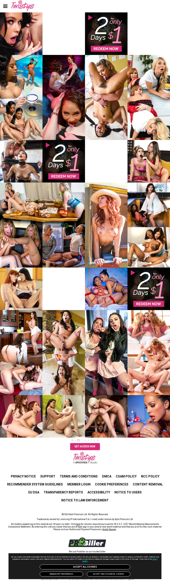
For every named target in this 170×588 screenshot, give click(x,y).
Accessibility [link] (98, 492)
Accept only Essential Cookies (108, 574)
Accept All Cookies (85, 567)
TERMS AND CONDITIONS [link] (79, 476)
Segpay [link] (112, 529)
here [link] (78, 524)
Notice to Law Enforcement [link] (85, 500)
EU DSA (33, 492)
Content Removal (148, 484)
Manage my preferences (61, 574)
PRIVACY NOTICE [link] (23, 476)
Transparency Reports (63, 492)
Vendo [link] (105, 529)
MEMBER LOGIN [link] (79, 484)
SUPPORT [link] (47, 476)
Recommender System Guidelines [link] (35, 484)
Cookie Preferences (111, 484)
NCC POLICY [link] (150, 476)
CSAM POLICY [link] (126, 476)
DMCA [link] (106, 476)
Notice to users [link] (128, 492)
